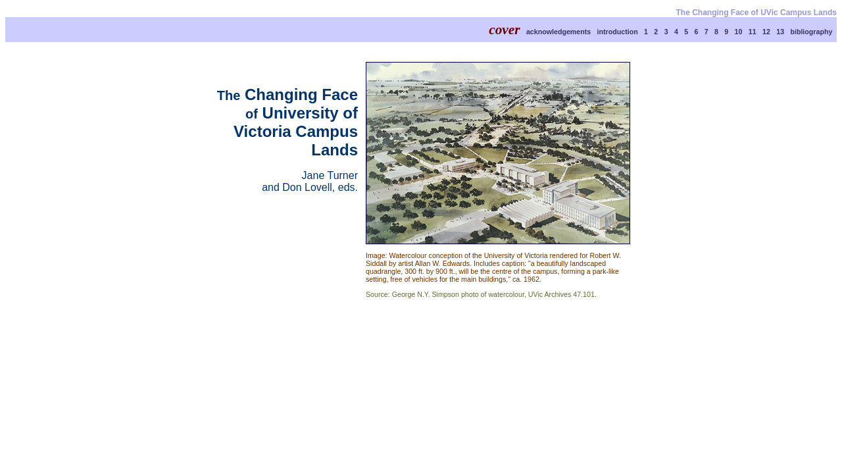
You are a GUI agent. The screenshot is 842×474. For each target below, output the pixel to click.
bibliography (811, 32)
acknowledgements (558, 32)
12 (766, 32)
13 (780, 32)
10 (739, 32)
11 (752, 32)
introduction (617, 32)
